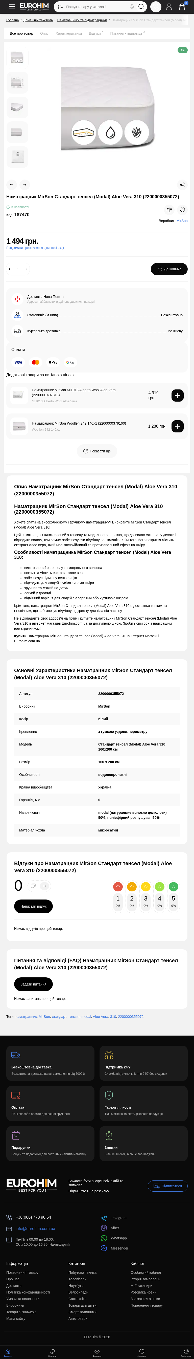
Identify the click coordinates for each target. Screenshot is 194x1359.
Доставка (13, 1286)
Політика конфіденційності (28, 1292)
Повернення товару (22, 1272)
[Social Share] (182, 185)
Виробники (15, 1305)
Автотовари (77, 1319)
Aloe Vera (100, 1017)
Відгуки (96, 33)
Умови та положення (23, 1299)
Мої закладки (141, 1286)
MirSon (44, 1017)
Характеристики (69, 33)
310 (113, 1017)
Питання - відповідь (127, 33)
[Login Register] (169, 6)
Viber (110, 1228)
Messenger (114, 1248)
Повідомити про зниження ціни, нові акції (35, 248)
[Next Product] (24, 185)
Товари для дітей (82, 1305)
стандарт (59, 1017)
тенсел (73, 1017)
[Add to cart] (178, 395)
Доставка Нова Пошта (45, 297)
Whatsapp (114, 1238)
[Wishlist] (182, 210)
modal (86, 1017)
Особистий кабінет (146, 1272)
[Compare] (169, 210)
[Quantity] (18, 269)
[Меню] (11, 6)
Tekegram (113, 1218)
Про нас (12, 1279)
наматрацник (26, 1017)
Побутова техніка (82, 1272)
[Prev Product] (11, 185)
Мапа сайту (15, 1319)
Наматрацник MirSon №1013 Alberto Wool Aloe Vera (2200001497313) (74, 392)
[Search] (132, 7)
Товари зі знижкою (21, 1312)
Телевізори (77, 1279)
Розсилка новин (143, 1292)
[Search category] (60, 7)
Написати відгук (33, 906)
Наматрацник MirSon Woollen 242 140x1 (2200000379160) (79, 423)
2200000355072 (130, 1017)
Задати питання (33, 984)
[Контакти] (155, 6)
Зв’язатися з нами (145, 1299)
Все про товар (21, 33)
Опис (44, 33)
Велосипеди (78, 1292)
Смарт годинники (82, 1312)
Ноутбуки (76, 1286)
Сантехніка (77, 1299)
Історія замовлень (145, 1279)
